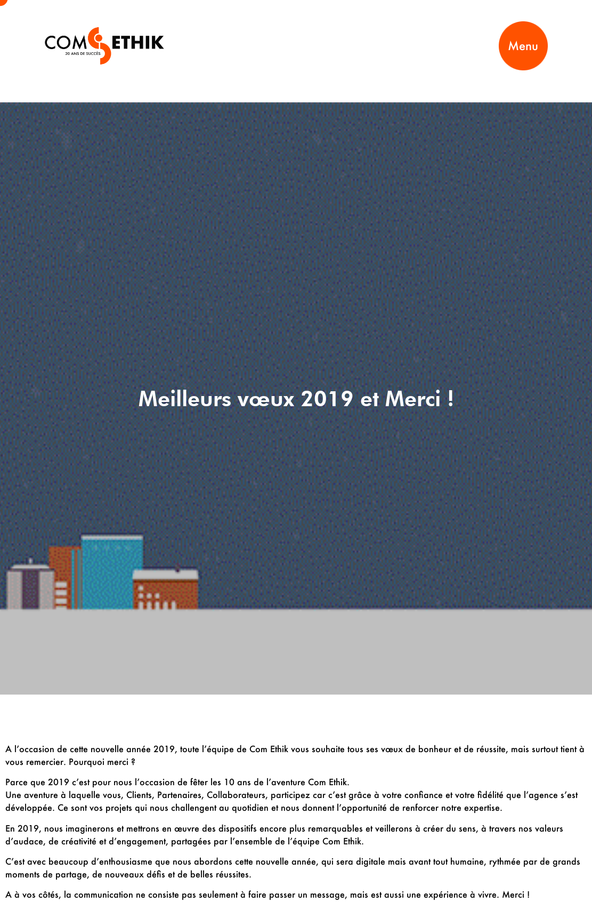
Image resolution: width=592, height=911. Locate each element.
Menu (523, 45)
